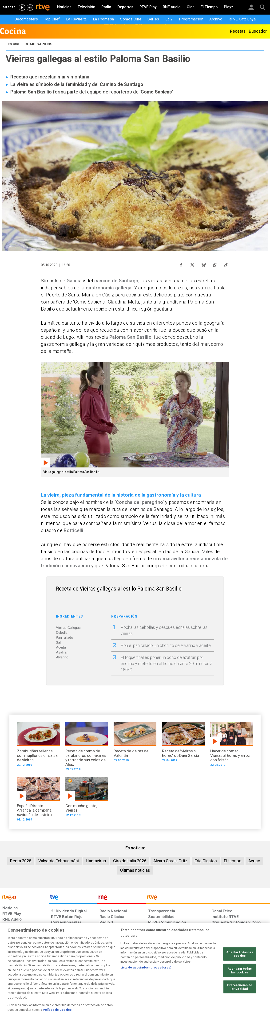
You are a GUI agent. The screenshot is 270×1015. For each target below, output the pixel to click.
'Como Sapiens (156, 92)
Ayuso (254, 860)
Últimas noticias (135, 870)
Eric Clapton (206, 860)
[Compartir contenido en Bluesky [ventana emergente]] (203, 263)
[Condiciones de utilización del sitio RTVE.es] (9, 978)
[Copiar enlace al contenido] (226, 263)
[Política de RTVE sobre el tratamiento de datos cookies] (85, 978)
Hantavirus (96, 860)
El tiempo (232, 860)
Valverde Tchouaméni (58, 860)
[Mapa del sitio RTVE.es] (189, 978)
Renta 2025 (20, 860)
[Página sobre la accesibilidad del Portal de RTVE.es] (162, 978)
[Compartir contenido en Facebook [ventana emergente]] (181, 263)
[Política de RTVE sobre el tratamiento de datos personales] (44, 978)
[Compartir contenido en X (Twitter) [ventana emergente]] (192, 263)
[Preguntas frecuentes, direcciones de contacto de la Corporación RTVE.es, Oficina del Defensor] (213, 978)
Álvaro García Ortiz (170, 860)
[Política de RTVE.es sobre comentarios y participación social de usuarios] (249, 978)
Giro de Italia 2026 (129, 860)
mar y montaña (73, 77)
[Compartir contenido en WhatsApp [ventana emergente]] (215, 263)
